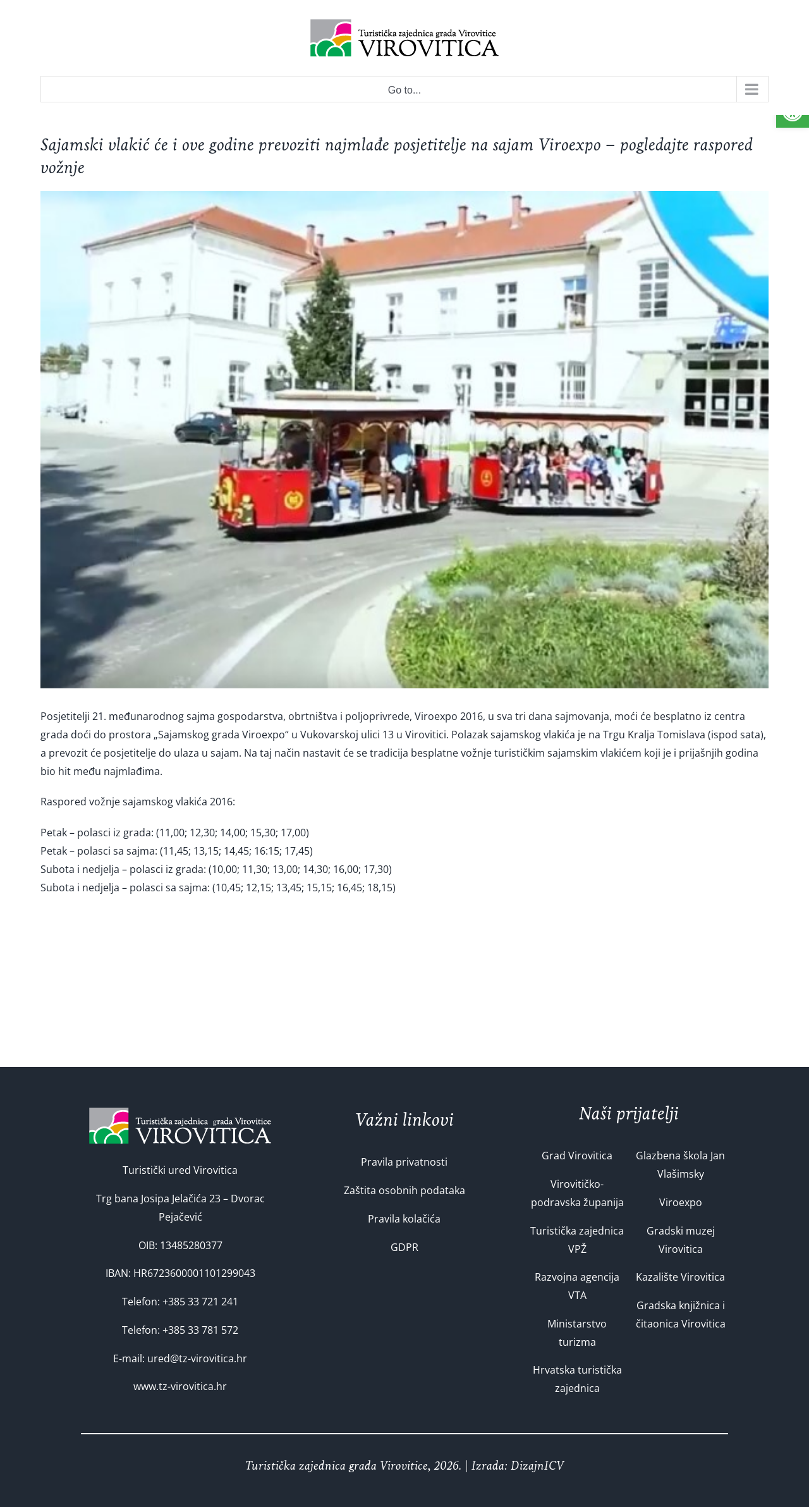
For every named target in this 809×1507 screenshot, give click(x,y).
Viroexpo (680, 1202)
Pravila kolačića (404, 1219)
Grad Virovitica (577, 1155)
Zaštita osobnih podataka (404, 1190)
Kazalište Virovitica (680, 1277)
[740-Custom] (404, 439)
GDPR (404, 1247)
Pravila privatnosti (404, 1162)
